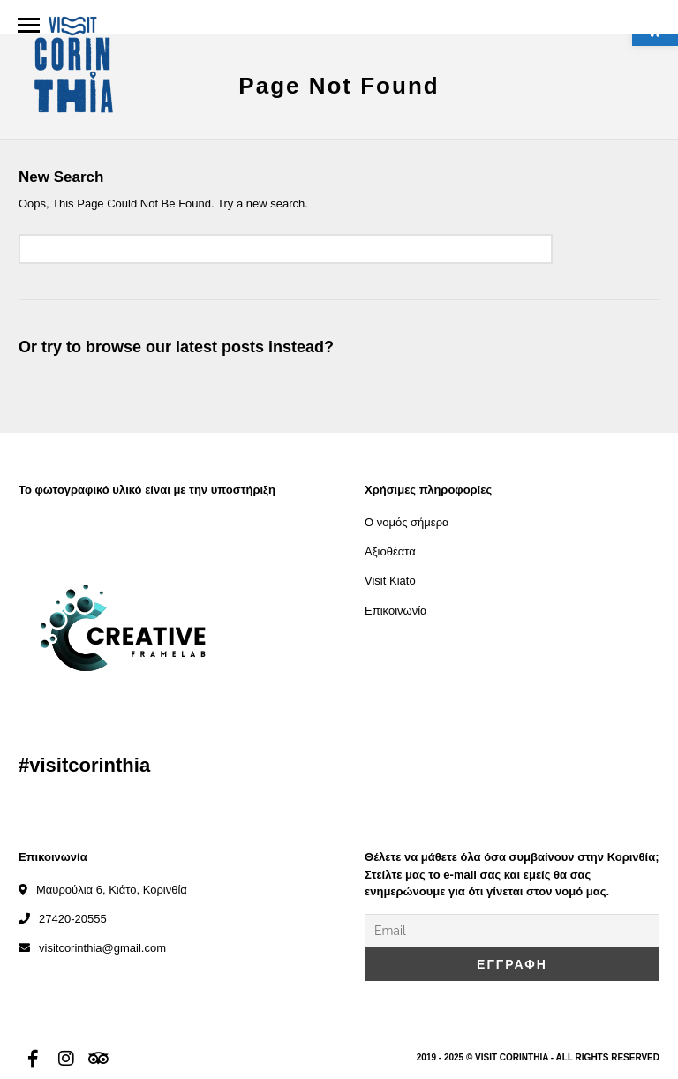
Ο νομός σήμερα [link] (407, 522)
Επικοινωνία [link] (396, 610)
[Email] (512, 930)
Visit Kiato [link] (390, 580)
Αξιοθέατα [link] (390, 551)
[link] (73, 68)
